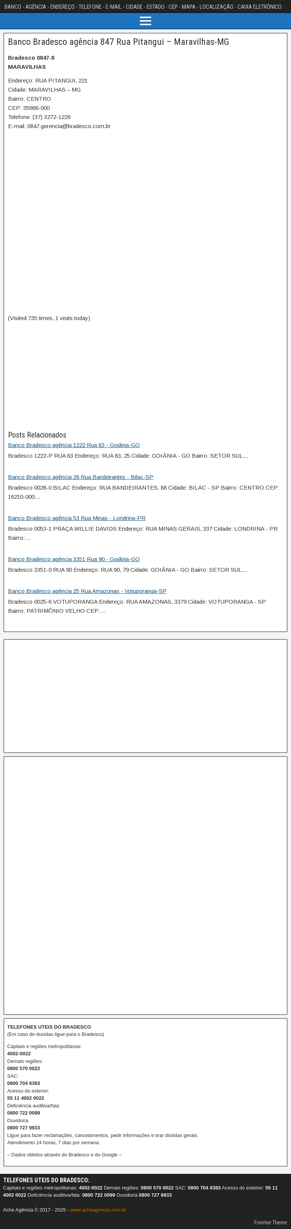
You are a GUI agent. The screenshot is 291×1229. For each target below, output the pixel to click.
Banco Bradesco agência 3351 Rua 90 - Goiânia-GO (74, 559)
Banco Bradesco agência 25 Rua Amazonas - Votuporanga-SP (87, 591)
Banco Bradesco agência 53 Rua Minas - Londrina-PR (77, 518)
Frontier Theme (270, 1222)
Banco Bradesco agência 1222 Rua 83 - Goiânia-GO (74, 445)
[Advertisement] (145, 376)
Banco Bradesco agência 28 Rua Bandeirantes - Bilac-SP (80, 477)
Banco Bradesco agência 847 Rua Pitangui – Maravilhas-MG (118, 41)
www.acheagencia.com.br (98, 1210)
